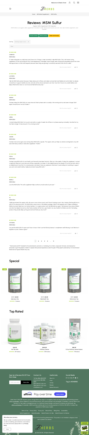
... (50, 241)
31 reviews (47, 301)
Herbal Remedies (36, 413)
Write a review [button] (43, 35)
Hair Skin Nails (14, 349)
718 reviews (77, 351)
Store (51, 380)
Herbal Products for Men (47, 413)
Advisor (84, 423)
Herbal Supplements (25, 413)
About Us (52, 378)
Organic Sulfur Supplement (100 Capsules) (44, 26)
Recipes (52, 385)
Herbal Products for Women (62, 413)
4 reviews (17, 301)
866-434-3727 (42, 378)
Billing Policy (57, 410)
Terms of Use (24, 410)
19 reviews (76, 301)
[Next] (53, 241)
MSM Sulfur (52, 22)
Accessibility (64, 410)
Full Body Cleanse (44, 349)
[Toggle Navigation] (10, 9)
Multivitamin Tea (74, 299)
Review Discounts (54, 387)
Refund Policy (48, 410)
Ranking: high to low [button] (20, 41)
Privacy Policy (33, 410)
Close (7, 429)
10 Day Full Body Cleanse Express (74, 349)
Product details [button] (34, 35)
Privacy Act (41, 410)
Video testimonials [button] (54, 35)
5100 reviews (47, 351)
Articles (51, 382)
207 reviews (17, 351)
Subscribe (26, 382)
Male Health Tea (44, 299)
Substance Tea (15, 299)
